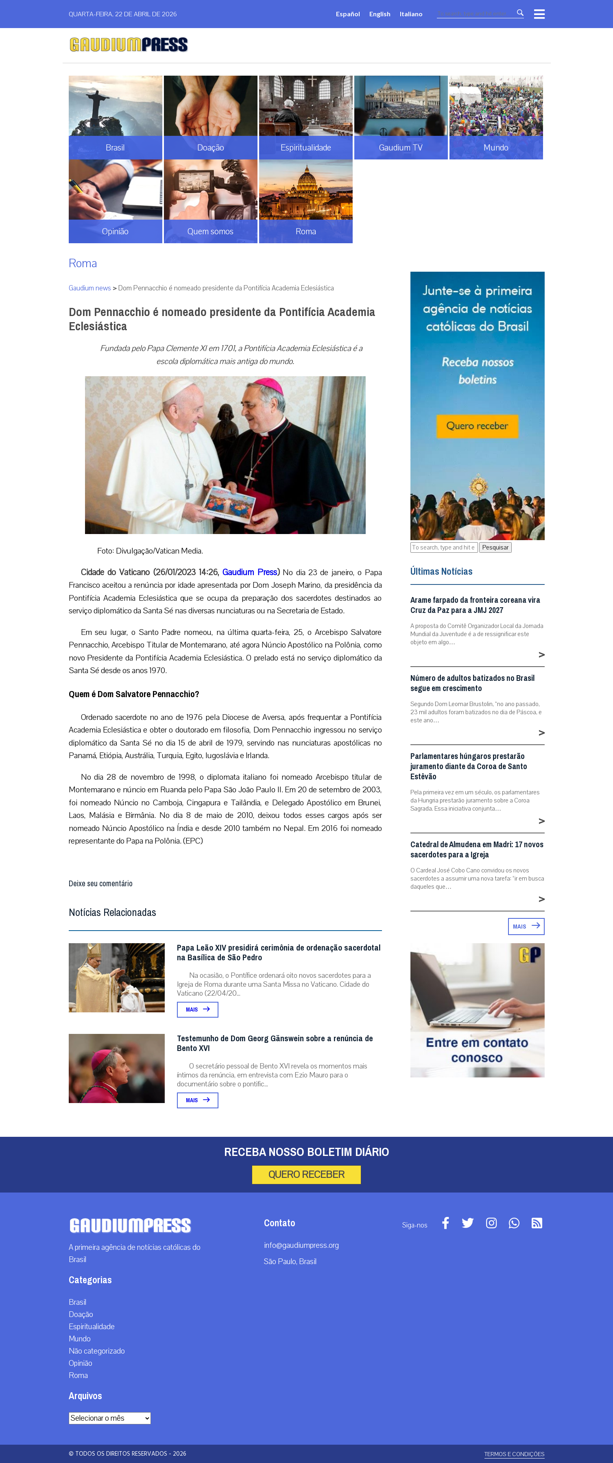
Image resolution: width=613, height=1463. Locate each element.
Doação (81, 1314)
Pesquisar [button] (495, 547)
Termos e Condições (514, 1454)
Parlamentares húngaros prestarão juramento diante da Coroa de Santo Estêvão (468, 766)
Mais (197, 1010)
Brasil (77, 1302)
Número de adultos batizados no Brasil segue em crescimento (472, 683)
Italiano (411, 13)
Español (348, 13)
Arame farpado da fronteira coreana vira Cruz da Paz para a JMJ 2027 (475, 605)
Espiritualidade (92, 1326)
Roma (83, 263)
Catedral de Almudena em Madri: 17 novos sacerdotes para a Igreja (476, 849)
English (379, 13)
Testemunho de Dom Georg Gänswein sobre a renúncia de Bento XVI (275, 1043)
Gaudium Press (250, 572)
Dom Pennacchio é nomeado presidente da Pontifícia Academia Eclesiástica (222, 319)
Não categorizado (97, 1351)
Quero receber (306, 1174)
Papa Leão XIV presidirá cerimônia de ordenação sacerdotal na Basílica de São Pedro (279, 952)
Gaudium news (90, 288)
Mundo (80, 1339)
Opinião (80, 1363)
